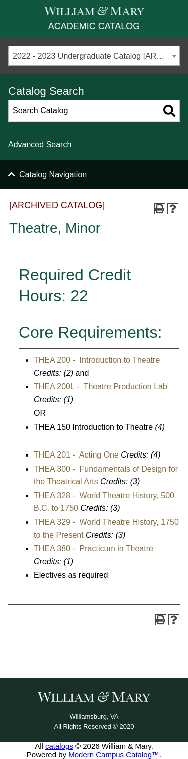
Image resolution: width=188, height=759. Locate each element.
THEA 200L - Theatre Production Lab (100, 386)
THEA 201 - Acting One (76, 454)
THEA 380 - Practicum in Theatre (93, 548)
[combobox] (94, 56)
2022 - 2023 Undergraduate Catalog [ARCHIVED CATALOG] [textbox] (96, 56)
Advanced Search (39, 144)
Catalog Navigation (53, 174)
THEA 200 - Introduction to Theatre (97, 360)
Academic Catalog (94, 26)
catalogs (59, 746)
